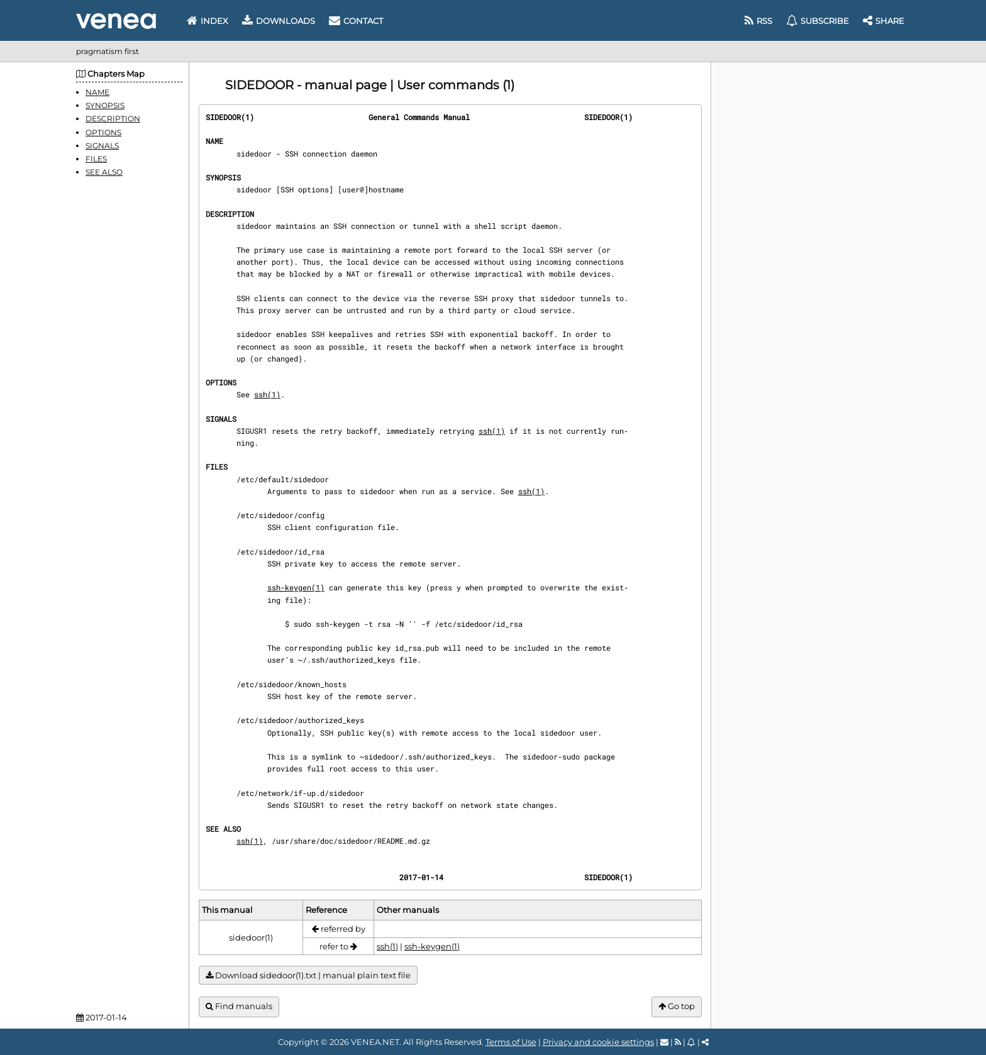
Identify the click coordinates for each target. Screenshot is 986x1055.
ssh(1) (267, 394)
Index (207, 20)
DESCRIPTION (113, 118)
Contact (356, 20)
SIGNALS (102, 145)
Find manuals (239, 1006)
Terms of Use (510, 1042)
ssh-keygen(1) (295, 587)
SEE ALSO (104, 172)
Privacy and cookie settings (598, 1042)
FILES (96, 158)
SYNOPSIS (105, 105)
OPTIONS (103, 132)
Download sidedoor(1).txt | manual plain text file (308, 975)
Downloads (278, 20)
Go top (676, 1006)
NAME (97, 92)
